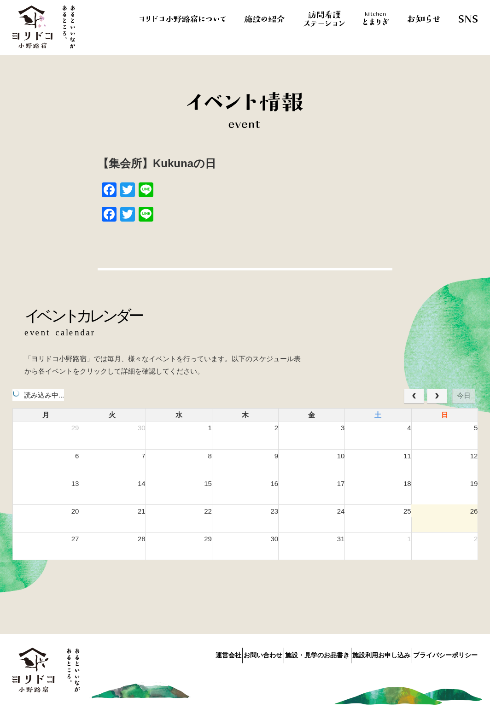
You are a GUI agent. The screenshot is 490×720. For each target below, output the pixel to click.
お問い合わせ (228, 653)
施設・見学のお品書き (294, 653)
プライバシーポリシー (445, 653)
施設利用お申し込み (370, 653)
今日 (464, 395)
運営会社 (182, 653)
